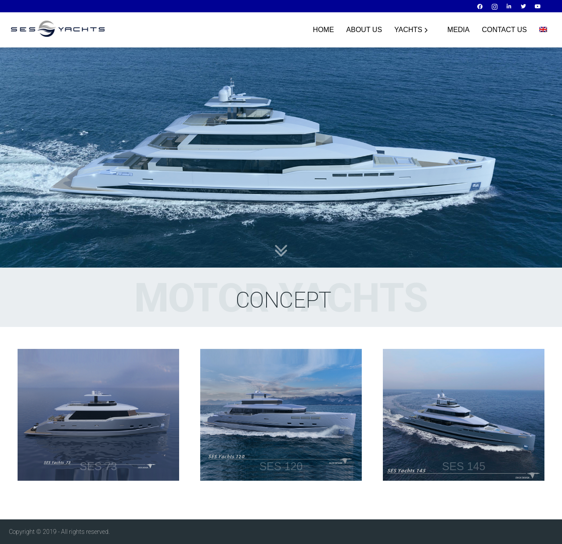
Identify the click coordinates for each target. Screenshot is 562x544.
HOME (323, 29)
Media (458, 29)
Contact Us (504, 29)
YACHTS (411, 29)
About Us (364, 29)
